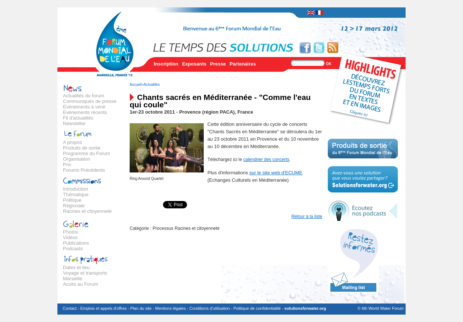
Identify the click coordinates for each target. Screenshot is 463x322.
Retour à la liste (307, 216)
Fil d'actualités (78, 118)
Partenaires (243, 64)
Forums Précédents (84, 170)
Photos (70, 232)
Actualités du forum (83, 95)
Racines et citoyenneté (87, 211)
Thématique (76, 194)
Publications (76, 243)
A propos (72, 142)
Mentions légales (170, 308)
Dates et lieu (76, 267)
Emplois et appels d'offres (103, 308)
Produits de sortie (81, 148)
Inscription (166, 64)
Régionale (74, 205)
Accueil (135, 85)
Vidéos (70, 237)
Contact (70, 308)
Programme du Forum (86, 153)
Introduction (75, 189)
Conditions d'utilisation (209, 308)
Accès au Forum (80, 284)
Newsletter (74, 123)
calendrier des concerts (266, 159)
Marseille (72, 278)
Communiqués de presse (90, 101)
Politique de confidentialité (257, 308)
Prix (67, 164)
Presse (218, 64)
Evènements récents (85, 112)
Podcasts (73, 248)
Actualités (152, 85)
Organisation (76, 159)
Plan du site (140, 308)
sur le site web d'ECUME (275, 172)
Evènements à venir (84, 107)
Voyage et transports (85, 273)
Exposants (194, 64)
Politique (72, 200)
